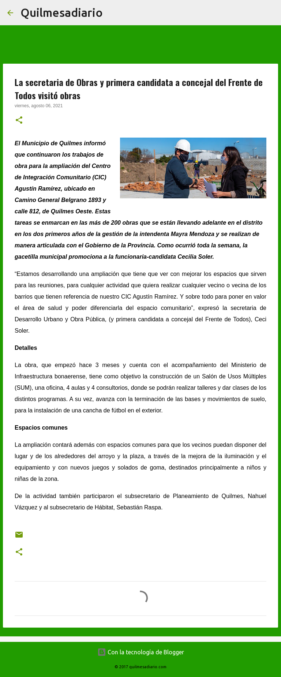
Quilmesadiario (61, 12)
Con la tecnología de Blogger (140, 652)
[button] (19, 121)
